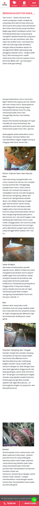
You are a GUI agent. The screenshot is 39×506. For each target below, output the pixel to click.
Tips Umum (7, 17)
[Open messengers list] (34, 499)
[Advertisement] (20, 79)
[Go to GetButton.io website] (34, 504)
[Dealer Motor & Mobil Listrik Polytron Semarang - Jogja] (5, 3)
